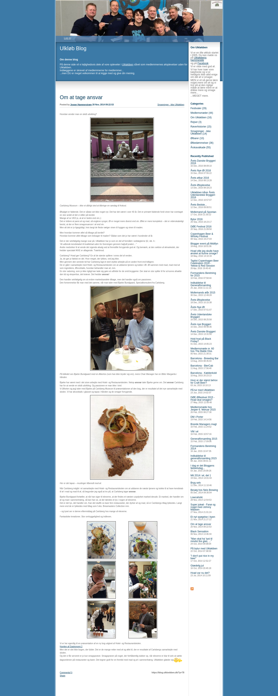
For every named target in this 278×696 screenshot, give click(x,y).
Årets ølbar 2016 (201, 179)
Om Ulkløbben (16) (201, 117)
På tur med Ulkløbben (203, 391)
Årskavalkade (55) (201, 147)
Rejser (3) (196, 122)
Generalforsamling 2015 (204, 440)
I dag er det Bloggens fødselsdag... (202, 468)
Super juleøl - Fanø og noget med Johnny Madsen (203, 508)
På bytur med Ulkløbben (204, 549)
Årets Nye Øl (201, 308)
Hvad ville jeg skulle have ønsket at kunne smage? (205, 253)
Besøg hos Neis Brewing (204, 491)
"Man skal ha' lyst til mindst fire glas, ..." (202, 541)
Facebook (203, 63)
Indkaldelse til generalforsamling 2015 (204, 458)
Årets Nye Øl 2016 (201, 171)
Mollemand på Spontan (203, 213)
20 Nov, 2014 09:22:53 (103, 105)
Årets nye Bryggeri (201, 325)
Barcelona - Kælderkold (204, 374)
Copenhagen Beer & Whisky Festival (202, 236)
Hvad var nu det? (201, 574)
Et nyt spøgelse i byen (203, 518)
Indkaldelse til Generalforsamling (201, 285)
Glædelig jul (201, 566)
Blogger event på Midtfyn (204, 244)
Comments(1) (66, 672)
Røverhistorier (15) (201, 126)
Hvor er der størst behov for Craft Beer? (204, 383)
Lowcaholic (201, 498)
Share (62, 676)
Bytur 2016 (201, 220)
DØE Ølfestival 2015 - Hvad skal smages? (203, 400)
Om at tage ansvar (81, 97)
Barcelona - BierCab (202, 366)
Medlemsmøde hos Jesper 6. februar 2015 (203, 409)
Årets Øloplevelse (201, 186)
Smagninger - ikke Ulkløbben (170, 105)
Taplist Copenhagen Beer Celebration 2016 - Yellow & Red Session (205, 264)
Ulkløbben (127, 64)
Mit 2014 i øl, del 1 (201, 476)
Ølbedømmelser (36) (202, 142)
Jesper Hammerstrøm (81, 105)
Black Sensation (201, 532)
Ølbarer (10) (197, 138)
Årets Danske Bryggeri (203, 332)
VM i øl (201, 432)
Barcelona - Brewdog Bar (205, 359)
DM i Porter (201, 418)
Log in (67, 38)
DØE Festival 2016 (201, 227)
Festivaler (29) (199, 108)
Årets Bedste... (201, 205)
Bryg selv (201, 483)
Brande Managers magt (204, 425)
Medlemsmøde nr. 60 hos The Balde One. (202, 351)
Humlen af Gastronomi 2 (71, 646)
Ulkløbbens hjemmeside (199, 59)
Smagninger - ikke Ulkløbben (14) (201, 132)
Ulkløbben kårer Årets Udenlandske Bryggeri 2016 (203, 196)
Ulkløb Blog (73, 48)
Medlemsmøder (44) (202, 112)
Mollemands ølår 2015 (203, 293)
